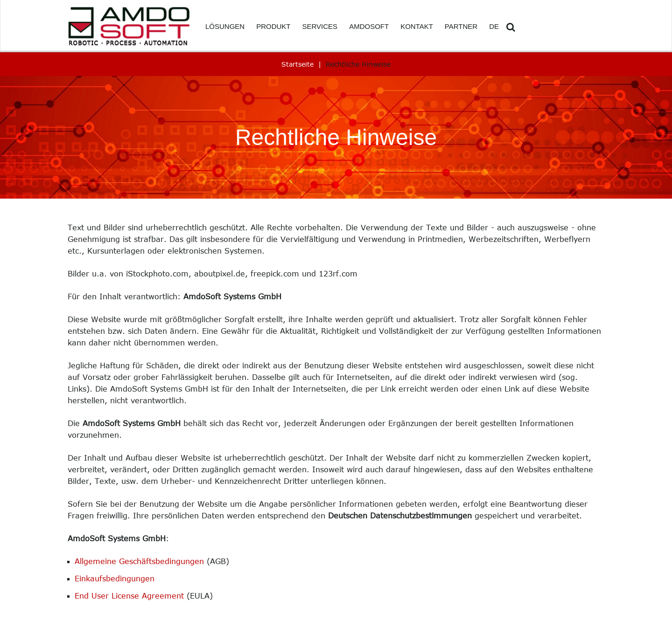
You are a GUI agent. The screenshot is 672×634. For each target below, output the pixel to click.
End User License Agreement (129, 596)
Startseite (297, 64)
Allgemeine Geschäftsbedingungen (139, 561)
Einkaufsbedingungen (114, 578)
